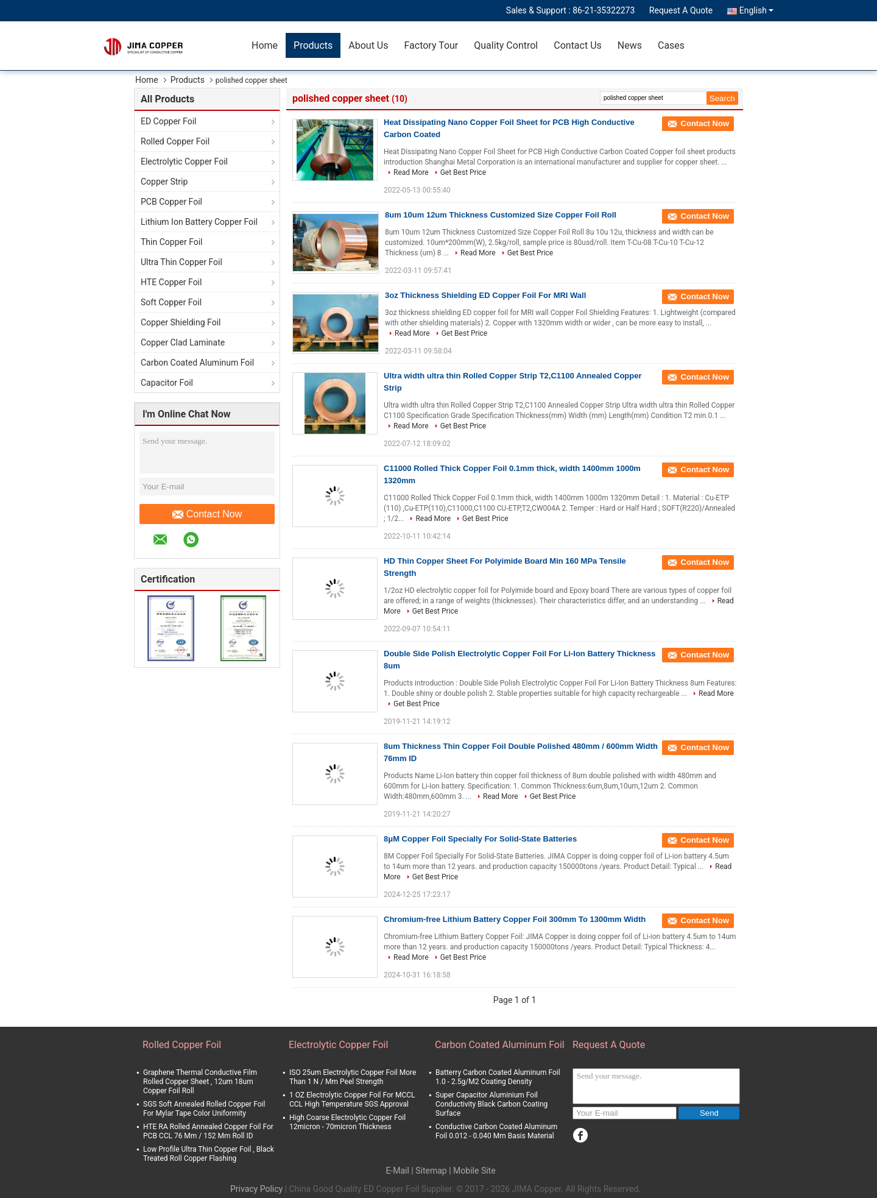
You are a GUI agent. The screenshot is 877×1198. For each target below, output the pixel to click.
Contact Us (578, 45)
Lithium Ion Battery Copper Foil (199, 222)
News (630, 45)
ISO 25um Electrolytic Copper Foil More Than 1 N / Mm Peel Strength (352, 1077)
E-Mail (397, 1170)
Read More (411, 172)
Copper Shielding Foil (180, 322)
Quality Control (506, 45)
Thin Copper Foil (172, 242)
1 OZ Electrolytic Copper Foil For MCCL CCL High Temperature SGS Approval (352, 1099)
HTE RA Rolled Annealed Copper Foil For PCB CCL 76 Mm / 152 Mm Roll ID (208, 1131)
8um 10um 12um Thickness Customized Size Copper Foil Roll (500, 214)
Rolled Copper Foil (175, 141)
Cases (671, 45)
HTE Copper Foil (171, 282)
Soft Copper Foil (171, 302)
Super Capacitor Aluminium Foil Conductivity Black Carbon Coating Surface (491, 1104)
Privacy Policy (256, 1189)
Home (265, 45)
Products (313, 45)
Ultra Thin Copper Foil (181, 262)
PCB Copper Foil (171, 202)
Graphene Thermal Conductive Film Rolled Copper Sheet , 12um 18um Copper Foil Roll (200, 1081)
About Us (368, 45)
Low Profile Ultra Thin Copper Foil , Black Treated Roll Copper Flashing (208, 1154)
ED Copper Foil (168, 121)
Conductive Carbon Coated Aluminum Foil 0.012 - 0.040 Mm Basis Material (496, 1131)
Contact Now (207, 514)
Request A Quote (681, 10)
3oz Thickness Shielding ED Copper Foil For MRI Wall (485, 295)
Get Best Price (463, 172)
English (756, 10)
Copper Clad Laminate (183, 342)
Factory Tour (431, 45)
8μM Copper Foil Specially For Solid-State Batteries (480, 838)
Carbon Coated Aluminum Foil (197, 362)
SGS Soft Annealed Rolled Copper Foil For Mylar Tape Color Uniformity (204, 1109)
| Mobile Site (472, 1170)
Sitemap (430, 1170)
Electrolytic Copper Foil (184, 161)
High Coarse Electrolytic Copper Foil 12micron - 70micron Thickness (347, 1122)
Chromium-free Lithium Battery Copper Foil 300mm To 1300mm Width (515, 919)
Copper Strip (164, 181)
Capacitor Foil (167, 383)
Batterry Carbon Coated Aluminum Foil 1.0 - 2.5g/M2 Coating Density (497, 1077)
